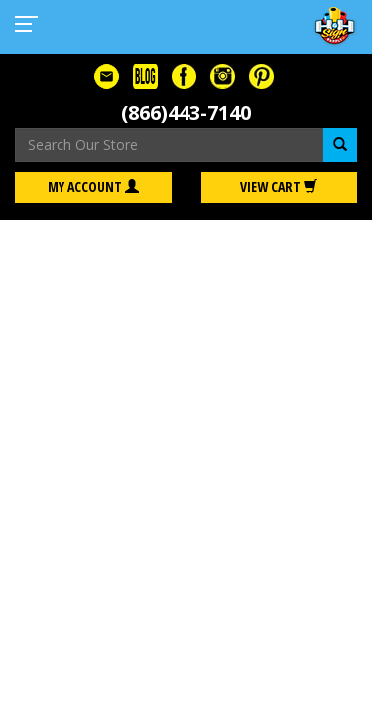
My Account (93, 187)
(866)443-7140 (186, 112)
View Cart (278, 187)
